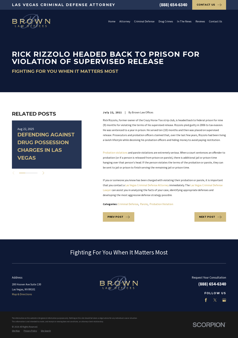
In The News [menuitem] (184, 21)
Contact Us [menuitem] (215, 21)
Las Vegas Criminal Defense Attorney (147, 185)
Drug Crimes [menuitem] (165, 21)
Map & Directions (22, 294)
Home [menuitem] (111, 21)
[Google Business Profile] (224, 300)
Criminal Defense (128, 204)
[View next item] (43, 172)
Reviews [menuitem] (200, 21)
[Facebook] (206, 300)
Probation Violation (161, 204)
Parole (144, 204)
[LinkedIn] (197, 300)
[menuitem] (16, 331)
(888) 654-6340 (173, 4)
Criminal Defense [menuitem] (144, 21)
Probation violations (115, 152)
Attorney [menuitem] (124, 21)
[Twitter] (215, 300)
